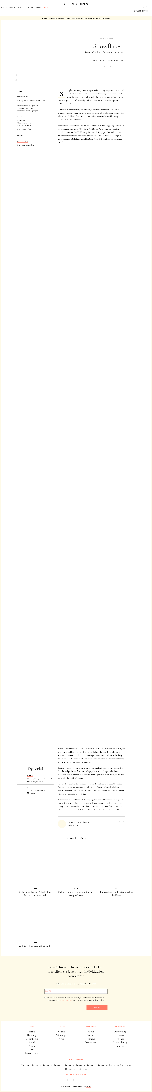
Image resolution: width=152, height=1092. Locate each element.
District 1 (25, 1065)
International (31, 1053)
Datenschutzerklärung (65, 1000)
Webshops (61, 1035)
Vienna (42, 11)
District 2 (36, 1065)
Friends (120, 1038)
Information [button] (120, 1026)
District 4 (58, 1065)
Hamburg (26, 11)
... (17, 139)
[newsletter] (84, 1080)
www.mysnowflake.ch (27, 145)
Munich (35, 11)
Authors (91, 1038)
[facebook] (68, 1080)
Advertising (120, 1031)
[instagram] (73, 1080)
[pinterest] (79, 1080)
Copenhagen (16, 11)
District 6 (80, 1065)
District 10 (125, 1065)
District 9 (114, 1065)
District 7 (91, 1065)
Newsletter (90, 1042)
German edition (104, 18)
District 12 (82, 1068)
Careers (120, 1035)
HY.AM (88, 1086)
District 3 (47, 1065)
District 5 (69, 1065)
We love (61, 1031)
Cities (7, 7)
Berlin (6, 11)
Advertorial (106, 66)
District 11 (70, 1068)
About (91, 1031)
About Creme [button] (91, 1026)
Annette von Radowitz (97, 60)
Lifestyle (61, 1026)
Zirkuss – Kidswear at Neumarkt (35, 945)
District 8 (102, 1065)
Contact (91, 1035)
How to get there (25, 129)
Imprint (120, 1045)
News (61, 1038)
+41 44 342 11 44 (22, 141)
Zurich (49, 11)
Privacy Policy (120, 1042)
